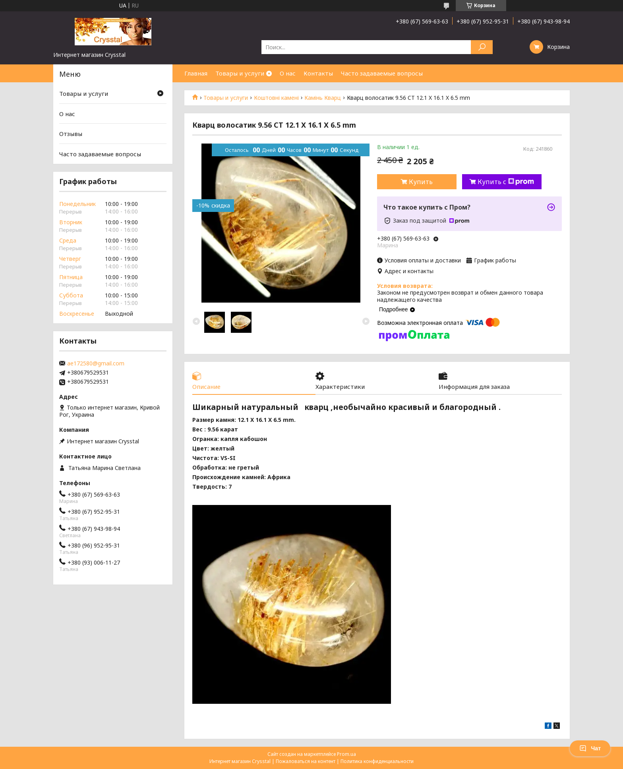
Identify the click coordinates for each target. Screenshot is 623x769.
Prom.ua (346, 754)
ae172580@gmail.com (95, 363)
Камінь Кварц (322, 97)
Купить (421, 181)
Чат (590, 748)
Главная (195, 73)
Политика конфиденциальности (377, 761)
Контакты (318, 73)
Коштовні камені (276, 97)
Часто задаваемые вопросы (382, 73)
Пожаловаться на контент (305, 761)
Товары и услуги (239, 73)
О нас (288, 73)
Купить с (506, 181)
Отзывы (70, 134)
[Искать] (482, 47)
